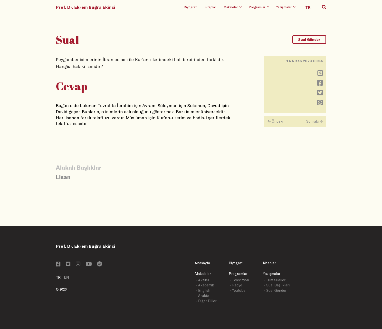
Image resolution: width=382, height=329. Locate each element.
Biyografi (190, 7)
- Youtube (237, 290)
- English (203, 290)
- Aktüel (202, 280)
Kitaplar (210, 7)
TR (58, 277)
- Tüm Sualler (275, 280)
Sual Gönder (309, 39)
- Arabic (202, 295)
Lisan (63, 176)
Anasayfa (202, 263)
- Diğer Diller (206, 301)
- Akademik (205, 285)
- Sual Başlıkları (277, 285)
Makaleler (203, 274)
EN (66, 277)
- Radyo (236, 285)
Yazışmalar (271, 274)
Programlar (238, 274)
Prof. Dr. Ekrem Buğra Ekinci (85, 7)
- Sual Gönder (275, 290)
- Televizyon (239, 280)
